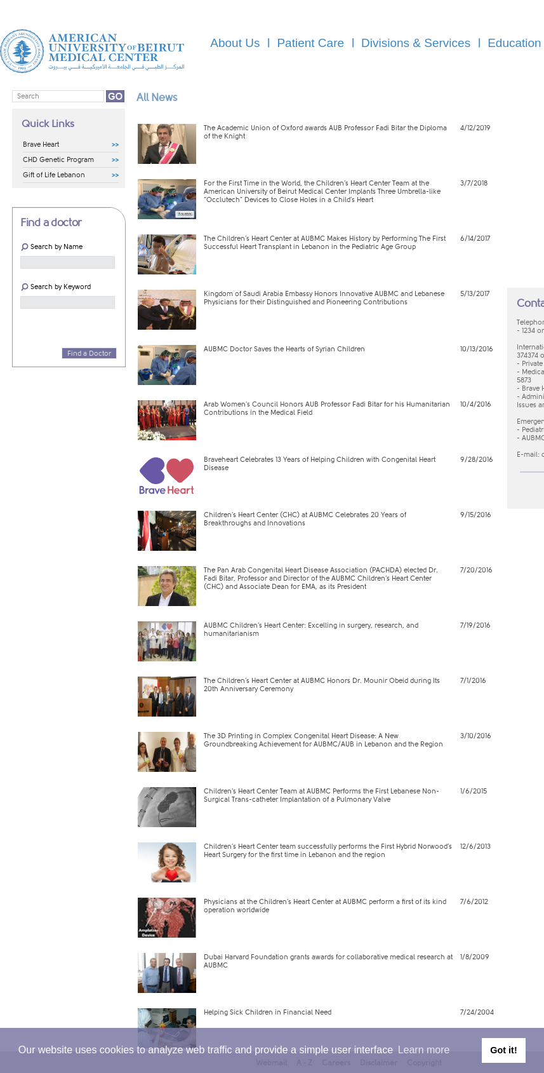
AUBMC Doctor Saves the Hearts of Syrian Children (284, 349)
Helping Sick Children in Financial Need (267, 1012)
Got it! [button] (503, 1050)
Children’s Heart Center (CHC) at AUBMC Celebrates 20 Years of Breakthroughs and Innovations (305, 519)
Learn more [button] (424, 1049)
